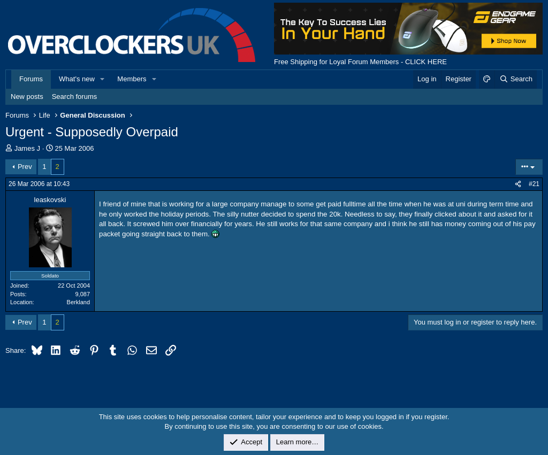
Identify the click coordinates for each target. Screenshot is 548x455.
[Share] (518, 184)
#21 (534, 184)
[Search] (515, 79)
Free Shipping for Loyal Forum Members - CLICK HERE (360, 62)
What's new (77, 79)
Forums (31, 79)
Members (131, 79)
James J (27, 148)
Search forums (74, 96)
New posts (27, 96)
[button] (103, 79)
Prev (25, 167)
